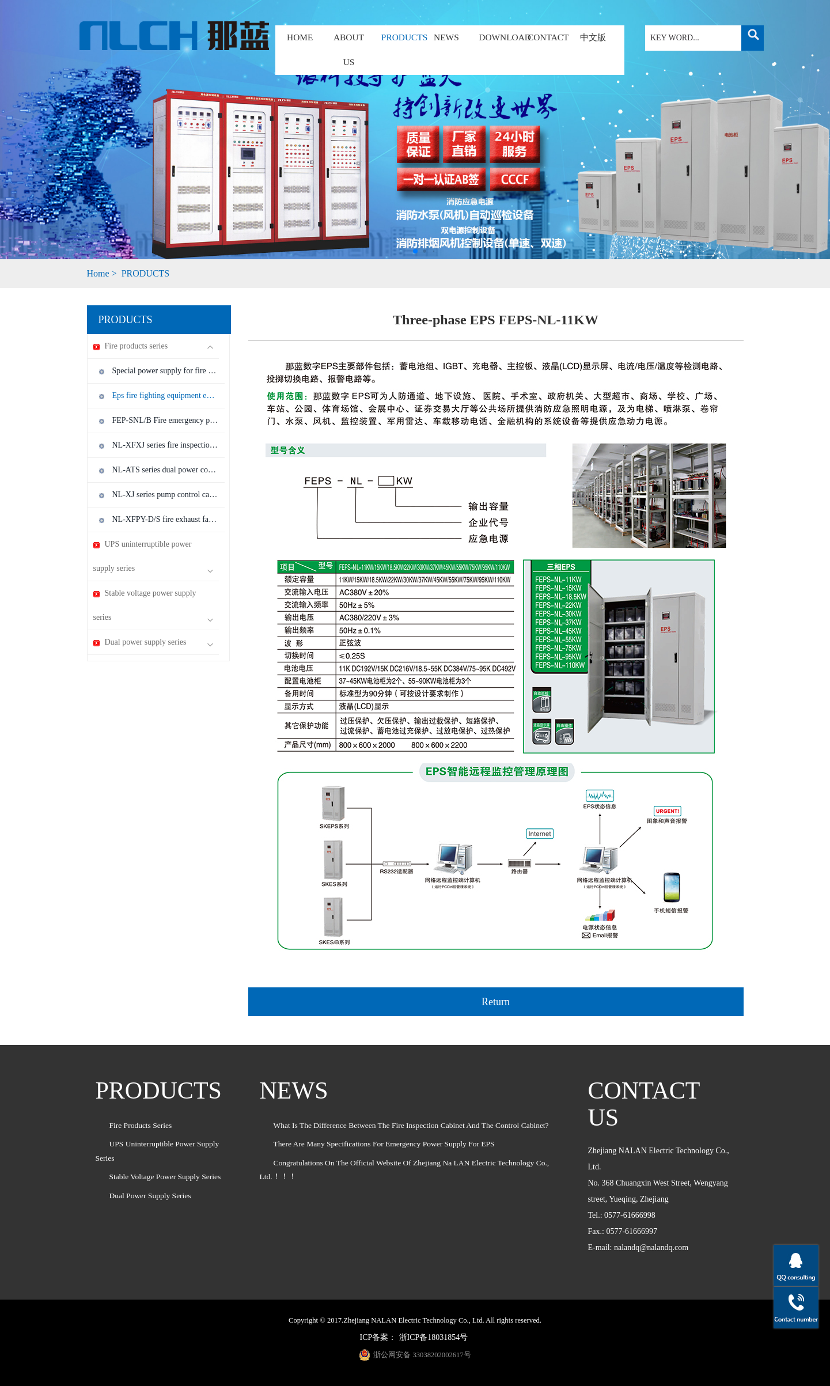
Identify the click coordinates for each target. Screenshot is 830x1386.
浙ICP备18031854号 (433, 1337)
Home (98, 273)
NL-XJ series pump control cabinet (165, 494)
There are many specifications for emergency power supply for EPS (384, 1143)
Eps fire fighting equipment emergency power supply (165, 395)
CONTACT (548, 37)
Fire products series (153, 346)
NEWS (446, 37)
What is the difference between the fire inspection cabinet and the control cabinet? (411, 1125)
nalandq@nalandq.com (651, 1247)
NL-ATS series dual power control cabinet (165, 469)
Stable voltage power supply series (153, 606)
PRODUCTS (397, 37)
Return (496, 1002)
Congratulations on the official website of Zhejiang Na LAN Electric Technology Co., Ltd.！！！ (404, 1169)
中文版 (593, 37)
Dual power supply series (153, 642)
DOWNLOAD (505, 37)
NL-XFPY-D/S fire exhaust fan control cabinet (165, 519)
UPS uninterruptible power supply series (153, 557)
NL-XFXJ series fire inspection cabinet (165, 445)
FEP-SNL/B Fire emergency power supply (165, 420)
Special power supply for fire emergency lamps (165, 370)
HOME (300, 37)
